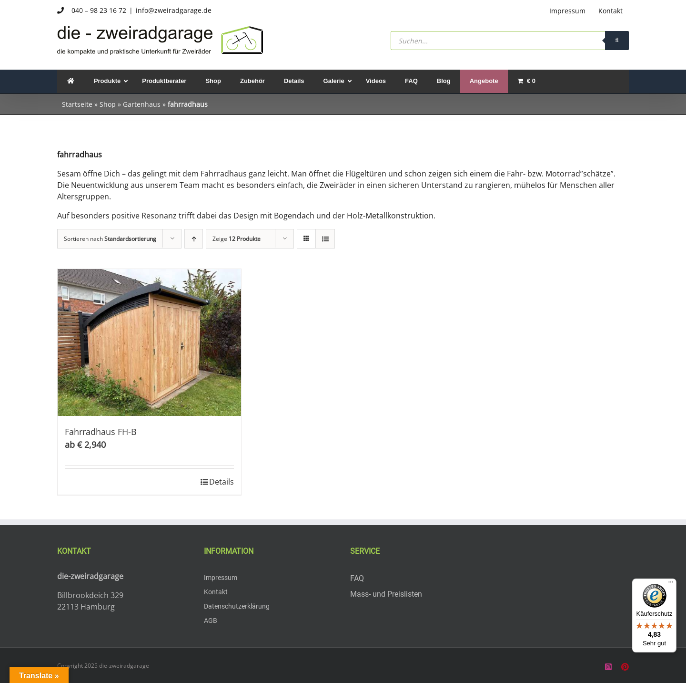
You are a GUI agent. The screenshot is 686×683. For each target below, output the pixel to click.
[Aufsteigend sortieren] (193, 238)
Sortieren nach (110, 239)
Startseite (77, 104)
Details (221, 481)
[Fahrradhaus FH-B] (149, 342)
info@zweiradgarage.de (174, 10)
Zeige (236, 239)
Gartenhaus (142, 104)
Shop (108, 104)
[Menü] (670, 584)
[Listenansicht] (325, 238)
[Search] (617, 40)
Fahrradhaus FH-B (101, 431)
